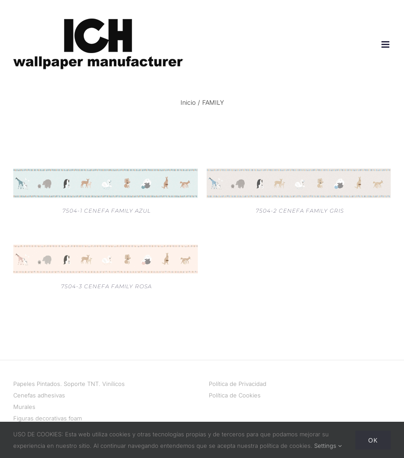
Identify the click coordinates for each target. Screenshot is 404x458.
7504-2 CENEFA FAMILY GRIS (300, 210)
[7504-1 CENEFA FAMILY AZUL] (105, 174)
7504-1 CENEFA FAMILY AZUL (106, 210)
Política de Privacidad (237, 383)
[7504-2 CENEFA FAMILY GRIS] (299, 174)
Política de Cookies (235, 395)
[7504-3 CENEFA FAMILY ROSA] (105, 250)
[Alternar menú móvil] (386, 44)
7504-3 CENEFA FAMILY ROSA (106, 286)
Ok (373, 440)
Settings (328, 445)
